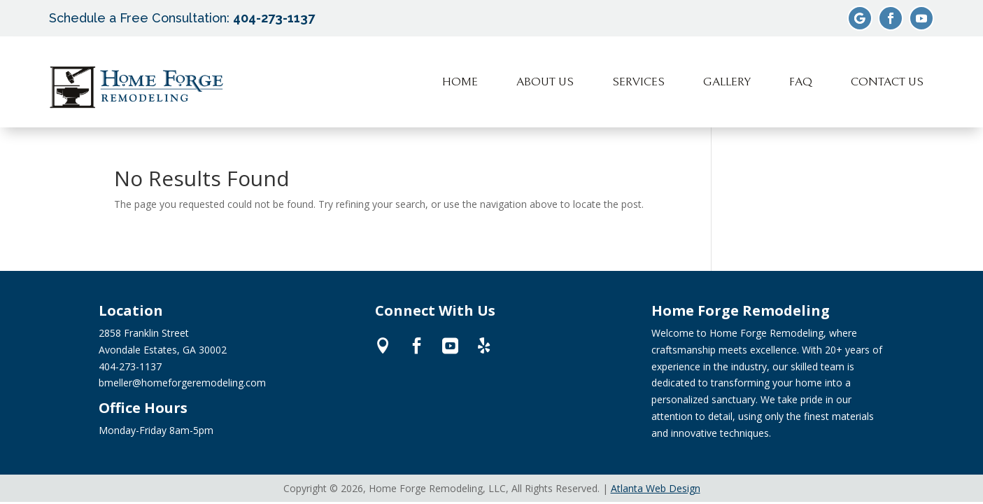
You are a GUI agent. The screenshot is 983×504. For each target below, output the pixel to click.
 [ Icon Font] (417, 345)
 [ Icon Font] (450, 345)
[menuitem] (460, 82)
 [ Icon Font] (383, 345)
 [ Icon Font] (484, 345)
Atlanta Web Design (655, 488)
